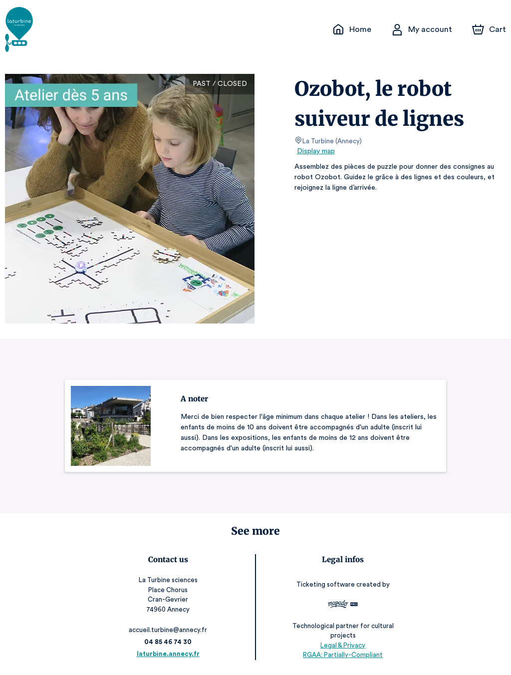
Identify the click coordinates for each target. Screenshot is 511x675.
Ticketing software (326, 584)
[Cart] (490, 29)
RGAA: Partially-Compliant (342, 655)
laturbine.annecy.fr (169, 654)
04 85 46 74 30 (169, 642)
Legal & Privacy (341, 645)
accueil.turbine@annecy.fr (169, 630)
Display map (316, 151)
